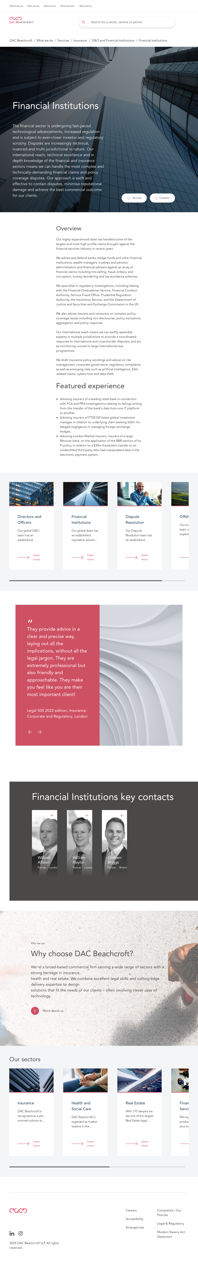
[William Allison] (51, 815)
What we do (50, 6)
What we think (68, 6)
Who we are (33, 6)
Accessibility (134, 1219)
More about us (53, 1011)
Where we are (16, 6)
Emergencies (135, 1227)
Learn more (36, 557)
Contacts (162, 198)
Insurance (80, 40)
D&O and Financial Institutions (113, 40)
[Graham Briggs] (121, 815)
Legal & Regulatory (170, 1223)
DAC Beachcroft (21, 40)
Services (63, 40)
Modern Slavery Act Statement (171, 1234)
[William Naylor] (86, 815)
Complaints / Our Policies (169, 1212)
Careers (131, 1210)
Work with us (85, 6)
